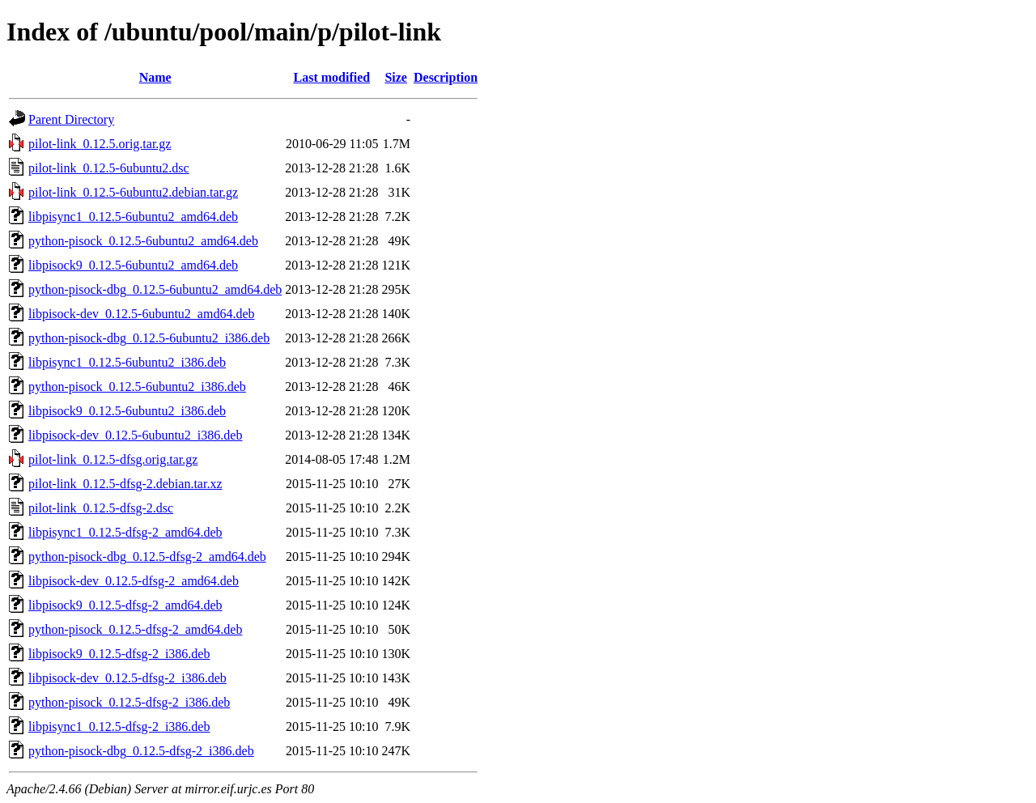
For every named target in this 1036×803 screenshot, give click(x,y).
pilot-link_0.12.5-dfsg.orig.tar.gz (112, 459)
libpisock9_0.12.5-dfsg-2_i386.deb (119, 654)
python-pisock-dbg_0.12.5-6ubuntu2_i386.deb (149, 338)
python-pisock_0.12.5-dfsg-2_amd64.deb (135, 629)
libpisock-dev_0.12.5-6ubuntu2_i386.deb (135, 435)
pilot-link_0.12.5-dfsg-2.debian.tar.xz (125, 484)
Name (155, 77)
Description (446, 77)
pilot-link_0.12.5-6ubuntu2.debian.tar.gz (133, 192)
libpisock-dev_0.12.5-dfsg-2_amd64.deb (133, 581)
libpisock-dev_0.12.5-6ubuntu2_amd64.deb (141, 314)
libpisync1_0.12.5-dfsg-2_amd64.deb (125, 532)
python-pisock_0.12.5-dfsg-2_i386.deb (129, 702)
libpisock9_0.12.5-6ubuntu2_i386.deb (127, 411)
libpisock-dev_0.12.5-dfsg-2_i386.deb (127, 678)
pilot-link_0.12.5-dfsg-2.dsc (100, 508)
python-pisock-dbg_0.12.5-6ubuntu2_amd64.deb (155, 289)
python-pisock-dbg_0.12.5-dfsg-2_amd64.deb (147, 556)
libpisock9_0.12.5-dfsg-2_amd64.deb (125, 605)
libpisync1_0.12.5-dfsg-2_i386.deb (119, 726)
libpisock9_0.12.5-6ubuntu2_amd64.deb (133, 265)
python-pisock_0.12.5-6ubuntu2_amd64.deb (143, 241)
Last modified (332, 77)
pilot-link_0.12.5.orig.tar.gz (99, 144)
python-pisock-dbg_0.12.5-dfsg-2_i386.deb (141, 751)
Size (395, 77)
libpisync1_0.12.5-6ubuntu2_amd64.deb (133, 216)
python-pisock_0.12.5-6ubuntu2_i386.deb (137, 386)
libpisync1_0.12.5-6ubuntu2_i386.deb (127, 362)
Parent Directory (71, 119)
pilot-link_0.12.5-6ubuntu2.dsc (108, 168)
